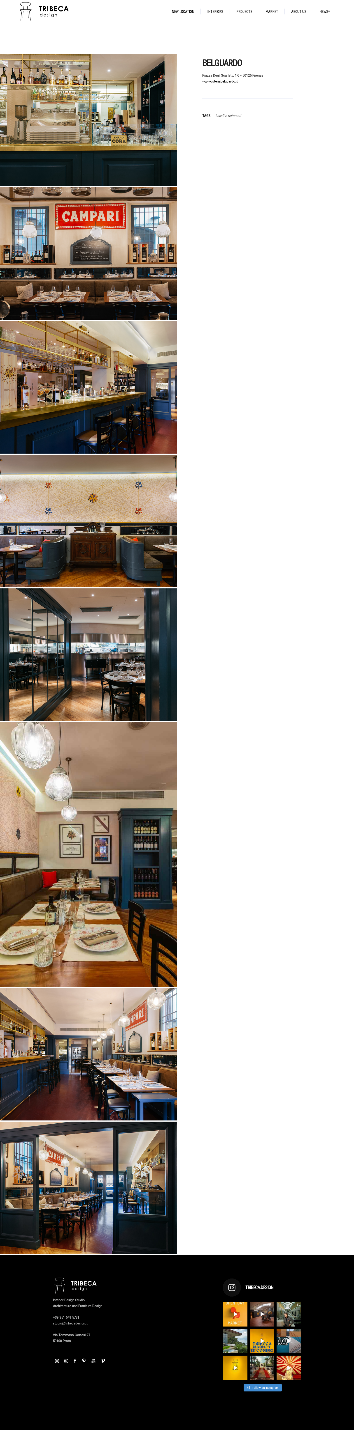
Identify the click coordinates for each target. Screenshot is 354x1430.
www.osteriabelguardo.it (220, 81)
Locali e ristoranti (228, 116)
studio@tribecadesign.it (70, 1323)
